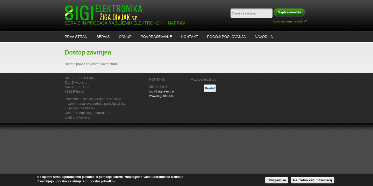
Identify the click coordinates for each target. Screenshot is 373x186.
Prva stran (76, 37)
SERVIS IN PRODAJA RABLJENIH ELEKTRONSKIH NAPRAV (125, 23)
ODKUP (125, 37)
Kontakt (189, 37)
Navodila (264, 37)
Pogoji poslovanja (226, 37)
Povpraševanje (156, 37)
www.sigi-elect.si (161, 96)
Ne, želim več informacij (312, 181)
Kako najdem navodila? (289, 21)
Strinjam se (276, 181)
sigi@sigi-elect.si (161, 91)
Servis (103, 37)
